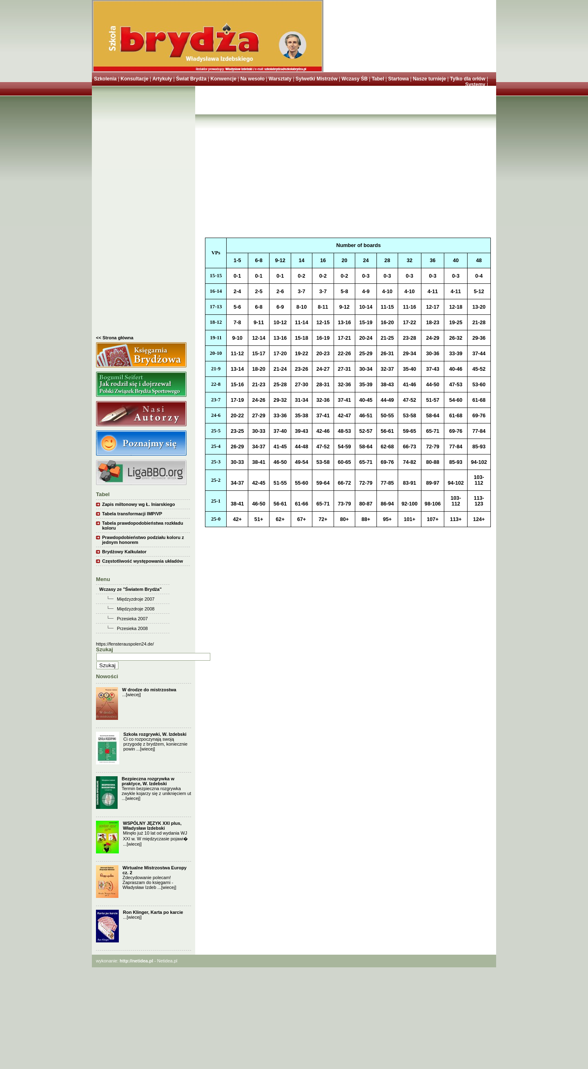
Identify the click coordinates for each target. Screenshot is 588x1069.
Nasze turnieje (429, 79)
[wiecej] (133, 694)
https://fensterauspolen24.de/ (125, 643)
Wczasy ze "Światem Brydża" (130, 589)
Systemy (475, 84)
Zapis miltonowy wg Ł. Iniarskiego (138, 504)
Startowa (398, 79)
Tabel (378, 79)
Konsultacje (134, 79)
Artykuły (162, 79)
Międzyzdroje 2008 (135, 608)
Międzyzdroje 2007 (135, 599)
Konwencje (223, 79)
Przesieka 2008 (132, 628)
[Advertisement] (143, 212)
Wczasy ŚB (354, 79)
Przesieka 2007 (132, 618)
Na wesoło (253, 79)
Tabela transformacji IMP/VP (132, 513)
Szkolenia (105, 79)
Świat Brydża (191, 79)
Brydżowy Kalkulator (124, 551)
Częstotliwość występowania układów (142, 561)
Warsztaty (280, 79)
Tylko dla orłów (467, 79)
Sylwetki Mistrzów (317, 79)
